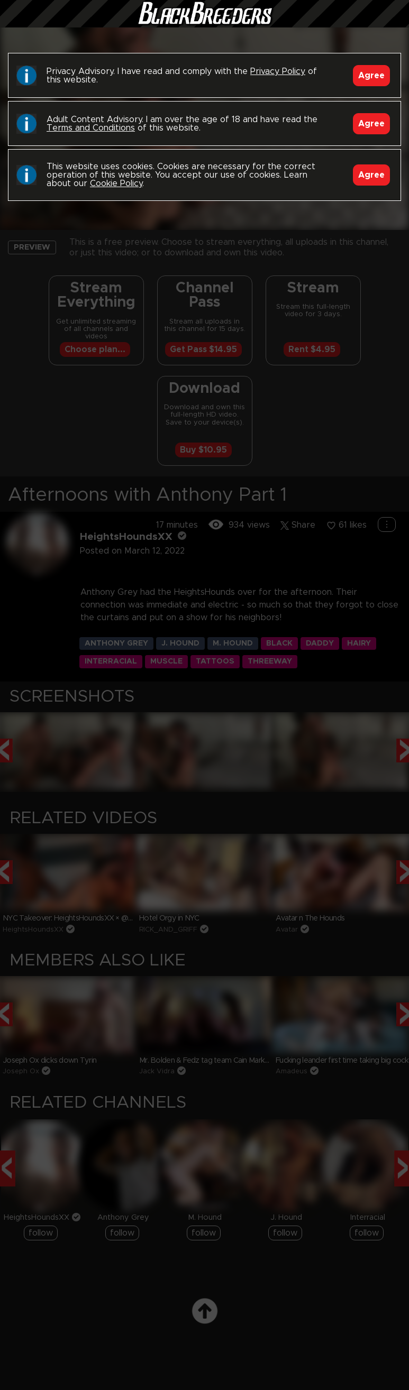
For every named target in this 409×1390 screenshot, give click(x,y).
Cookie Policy (116, 183)
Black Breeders (205, 24)
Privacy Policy (277, 71)
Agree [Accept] (371, 75)
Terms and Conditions (91, 128)
